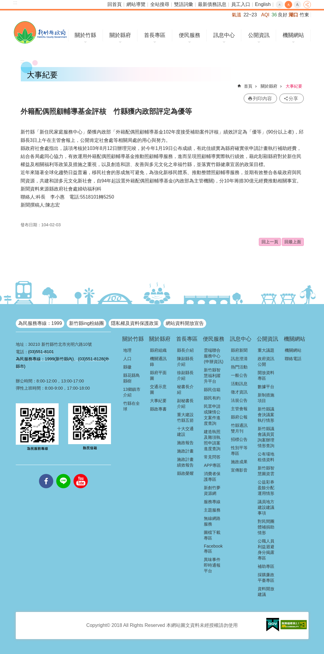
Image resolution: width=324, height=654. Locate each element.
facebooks (46, 473)
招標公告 (239, 439)
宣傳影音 (239, 470)
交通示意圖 (158, 389)
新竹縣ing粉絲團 (86, 323)
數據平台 (266, 386)
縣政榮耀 (185, 473)
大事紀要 (294, 86)
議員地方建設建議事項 (266, 507)
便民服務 (189, 35)
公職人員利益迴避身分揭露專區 (266, 549)
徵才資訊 (239, 392)
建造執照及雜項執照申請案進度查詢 (212, 440)
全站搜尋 (159, 4)
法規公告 (239, 400)
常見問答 (212, 457)
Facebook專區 (213, 549)
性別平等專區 (239, 450)
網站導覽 (135, 4)
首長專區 (154, 35)
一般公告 (239, 375)
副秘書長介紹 (185, 403)
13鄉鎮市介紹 (131, 392)
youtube (80, 473)
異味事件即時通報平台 (212, 565)
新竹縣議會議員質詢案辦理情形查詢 (266, 437)
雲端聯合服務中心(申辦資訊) (213, 356)
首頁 (248, 86)
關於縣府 (120, 35)
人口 (127, 358)
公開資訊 (259, 35)
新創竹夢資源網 (212, 490)
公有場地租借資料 (266, 457)
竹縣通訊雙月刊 (239, 428)
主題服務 (212, 510)
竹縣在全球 (131, 406)
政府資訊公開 (266, 361)
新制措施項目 (266, 398)
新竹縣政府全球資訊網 (40, 32)
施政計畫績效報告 (185, 462)
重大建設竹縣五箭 (185, 417)
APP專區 (212, 465)
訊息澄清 (239, 358)
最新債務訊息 (212, 4)
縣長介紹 (185, 350)
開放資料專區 (266, 375)
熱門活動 (239, 367)
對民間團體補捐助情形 (266, 527)
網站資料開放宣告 (185, 323)
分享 (307, 4)
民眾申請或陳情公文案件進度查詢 (212, 415)
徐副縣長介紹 (185, 375)
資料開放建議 (266, 591)
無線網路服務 (212, 521)
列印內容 (262, 98)
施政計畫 (185, 451)
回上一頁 (270, 241)
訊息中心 (224, 35)
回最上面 (292, 241)
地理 (127, 350)
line (63, 473)
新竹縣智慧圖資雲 (266, 471)
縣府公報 (239, 417)
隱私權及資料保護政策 (135, 323)
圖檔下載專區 (212, 535)
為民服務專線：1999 (40, 323)
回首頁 (114, 4)
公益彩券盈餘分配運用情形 (266, 488)
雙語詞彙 (183, 4)
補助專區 (266, 566)
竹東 (304, 14)
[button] (272, 625)
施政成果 (239, 461)
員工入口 (240, 4)
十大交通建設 (185, 431)
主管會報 (239, 408)
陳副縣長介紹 (185, 361)
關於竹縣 (85, 35)
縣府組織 (158, 350)
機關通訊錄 (158, 361)
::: (15, 2)
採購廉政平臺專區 (266, 577)
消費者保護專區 (212, 476)
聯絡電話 (293, 358)
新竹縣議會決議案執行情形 (266, 415)
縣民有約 (212, 398)
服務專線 (212, 501)
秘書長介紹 (185, 389)
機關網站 (293, 35)
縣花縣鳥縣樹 (131, 378)
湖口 (293, 14)
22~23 (250, 14)
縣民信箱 (212, 389)
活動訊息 (239, 383)
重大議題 (266, 350)
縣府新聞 (239, 350)
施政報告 (185, 442)
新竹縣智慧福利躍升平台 (212, 376)
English (262, 4)
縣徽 (127, 367)
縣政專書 (158, 409)
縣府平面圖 (158, 375)
